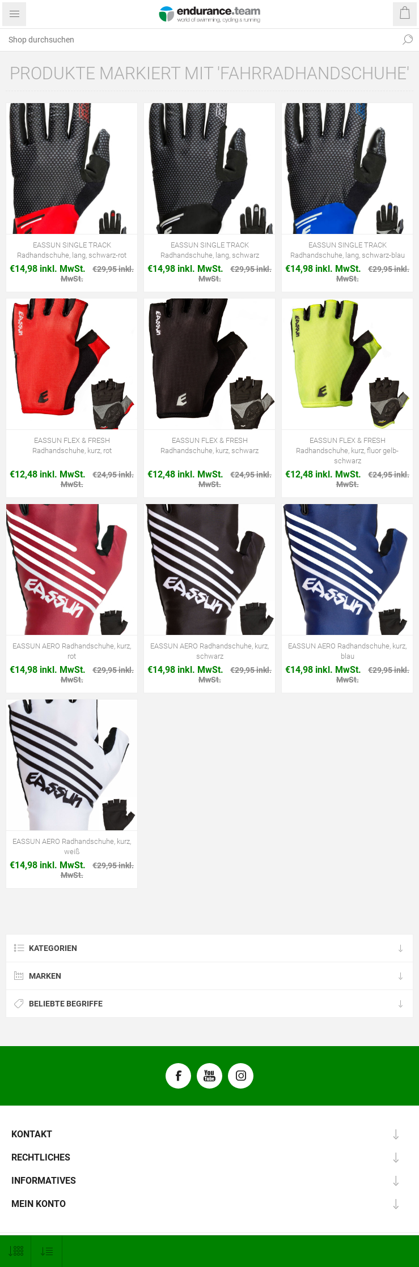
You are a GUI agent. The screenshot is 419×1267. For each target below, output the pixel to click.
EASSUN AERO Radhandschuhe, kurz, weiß (71, 846)
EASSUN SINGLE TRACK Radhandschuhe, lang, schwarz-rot (71, 250)
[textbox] (198, 39)
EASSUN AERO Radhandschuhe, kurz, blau (347, 651)
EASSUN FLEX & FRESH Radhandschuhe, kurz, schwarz (209, 445)
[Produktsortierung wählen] (46, 1251)
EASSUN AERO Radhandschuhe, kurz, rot (71, 651)
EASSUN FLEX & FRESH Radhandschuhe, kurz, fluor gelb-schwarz (347, 450)
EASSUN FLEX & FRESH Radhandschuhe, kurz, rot (72, 445)
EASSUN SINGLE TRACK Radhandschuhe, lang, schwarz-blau (347, 250)
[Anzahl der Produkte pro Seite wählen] (15, 1251)
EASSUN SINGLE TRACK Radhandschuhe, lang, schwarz (209, 250)
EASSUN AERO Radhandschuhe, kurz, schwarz (209, 651)
